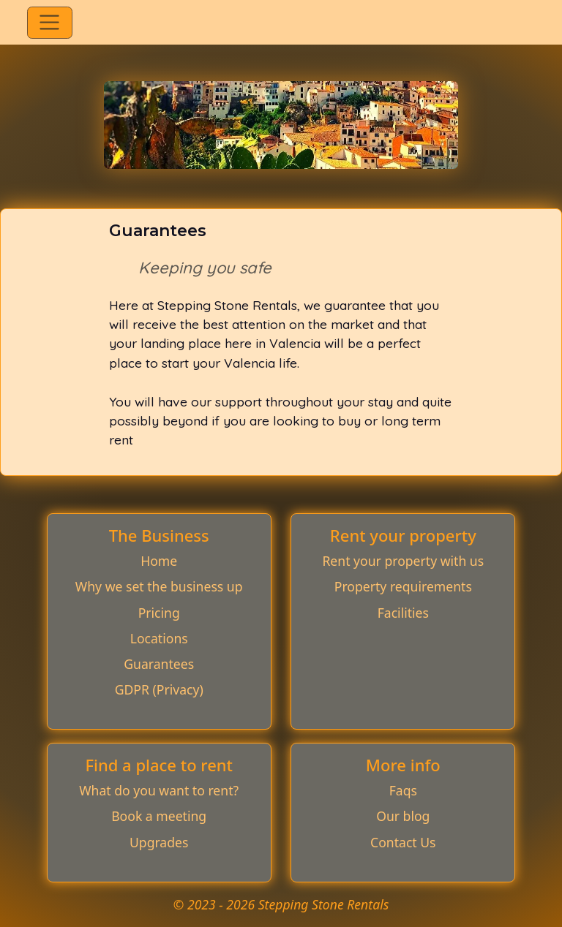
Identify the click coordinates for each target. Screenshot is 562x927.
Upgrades (159, 842)
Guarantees (159, 664)
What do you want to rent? (159, 790)
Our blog (403, 816)
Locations (159, 638)
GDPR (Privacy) (159, 689)
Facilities (403, 612)
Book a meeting (158, 816)
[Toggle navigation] (49, 23)
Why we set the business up (159, 586)
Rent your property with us (403, 561)
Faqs (403, 790)
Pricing (159, 612)
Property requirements (403, 586)
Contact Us (403, 842)
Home (158, 561)
